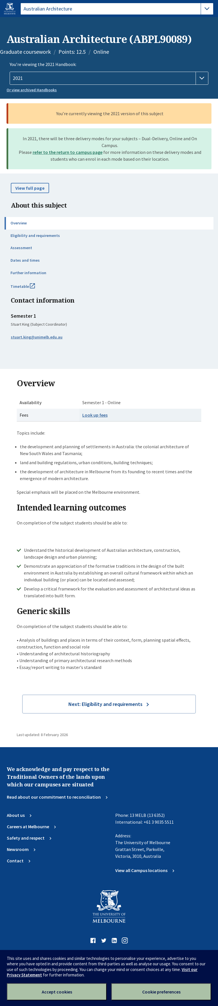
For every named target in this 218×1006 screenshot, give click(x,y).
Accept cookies (57, 992)
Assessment (21, 247)
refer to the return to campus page (67, 152)
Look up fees (95, 415)
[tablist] (117, 9)
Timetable (29, 288)
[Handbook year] (109, 78)
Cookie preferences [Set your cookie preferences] (161, 992)
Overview (19, 223)
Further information (28, 272)
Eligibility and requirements (35, 235)
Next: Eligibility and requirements (105, 704)
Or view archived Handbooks (32, 89)
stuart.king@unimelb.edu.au (36, 337)
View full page (30, 188)
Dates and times (25, 260)
